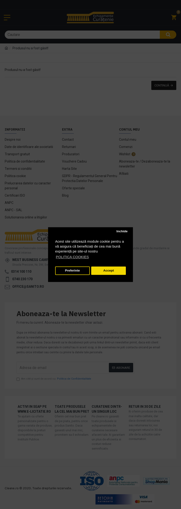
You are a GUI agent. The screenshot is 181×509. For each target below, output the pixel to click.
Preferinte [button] (72, 270)
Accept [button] (108, 270)
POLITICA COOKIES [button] (72, 257)
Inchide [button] (122, 231)
